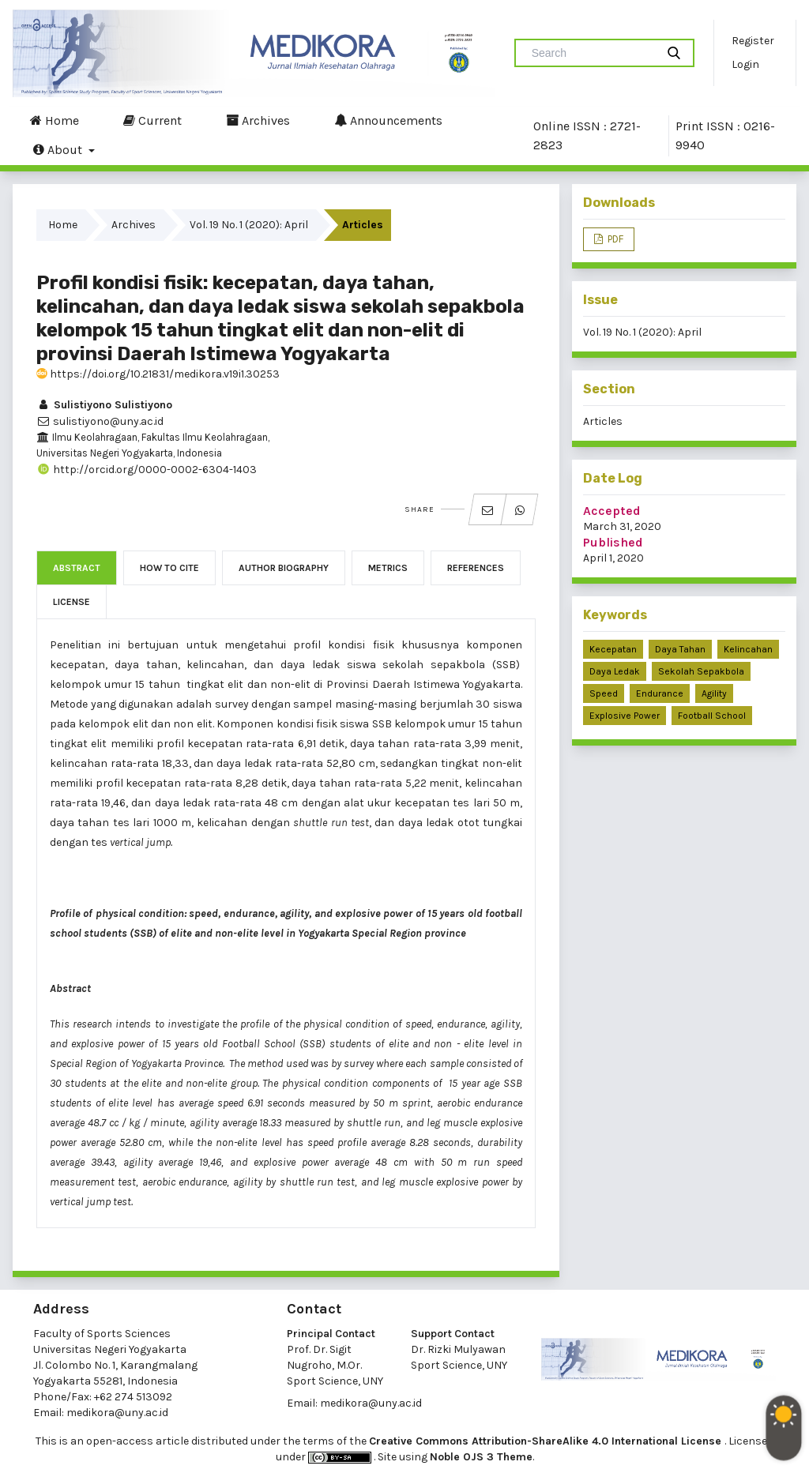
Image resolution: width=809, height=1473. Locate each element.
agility (714, 693)
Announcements (388, 120)
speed (603, 693)
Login (745, 64)
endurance (659, 693)
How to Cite (169, 567)
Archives (258, 120)
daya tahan (680, 649)
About (59, 149)
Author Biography (284, 567)
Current (152, 120)
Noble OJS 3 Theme (481, 1457)
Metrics (388, 567)
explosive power (624, 715)
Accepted (612, 510)
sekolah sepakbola (701, 671)
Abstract (76, 567)
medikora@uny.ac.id (117, 1412)
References (475, 567)
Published (613, 542)
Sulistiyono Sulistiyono (104, 404)
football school (712, 715)
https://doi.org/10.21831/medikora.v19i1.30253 (158, 374)
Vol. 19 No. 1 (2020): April (249, 224)
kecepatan (613, 649)
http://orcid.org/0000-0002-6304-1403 (146, 469)
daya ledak (614, 671)
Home (54, 120)
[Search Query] (592, 53)
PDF (614, 239)
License (71, 601)
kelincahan (748, 649)
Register (753, 40)
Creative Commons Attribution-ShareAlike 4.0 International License (546, 1441)
